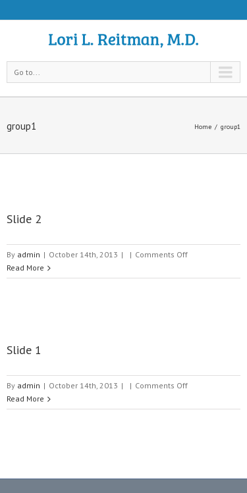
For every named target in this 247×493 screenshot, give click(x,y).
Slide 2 (24, 218)
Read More (25, 267)
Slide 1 (24, 349)
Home (202, 126)
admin (28, 254)
